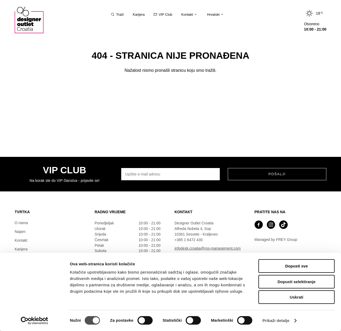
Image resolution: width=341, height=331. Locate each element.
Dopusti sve (296, 266)
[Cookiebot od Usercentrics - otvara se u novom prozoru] (34, 321)
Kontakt (21, 240)
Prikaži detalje (276, 320)
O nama (21, 223)
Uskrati (296, 297)
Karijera (21, 249)
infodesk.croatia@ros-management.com (207, 248)
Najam (20, 231)
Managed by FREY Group (275, 239)
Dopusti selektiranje (297, 281)
